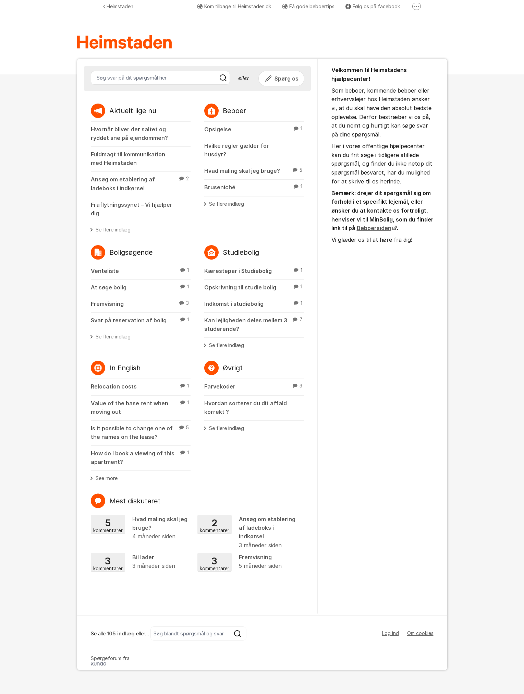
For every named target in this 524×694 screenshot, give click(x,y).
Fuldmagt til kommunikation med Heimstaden (128, 158)
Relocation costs (141, 386)
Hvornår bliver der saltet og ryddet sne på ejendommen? (129, 133)
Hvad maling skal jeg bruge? (254, 170)
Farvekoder (254, 386)
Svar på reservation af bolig (141, 320)
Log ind (390, 633)
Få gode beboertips (308, 6)
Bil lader (142, 562)
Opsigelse (254, 129)
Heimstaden (118, 6)
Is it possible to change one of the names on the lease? (141, 432)
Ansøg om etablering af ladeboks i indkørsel (141, 183)
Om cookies (420, 633)
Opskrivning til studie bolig (254, 287)
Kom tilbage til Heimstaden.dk (234, 6)
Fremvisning (141, 303)
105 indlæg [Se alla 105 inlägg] (121, 634)
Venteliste (141, 270)
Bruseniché (254, 187)
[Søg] (223, 77)
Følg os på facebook (372, 6)
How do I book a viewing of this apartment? (141, 457)
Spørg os (281, 78)
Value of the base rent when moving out (141, 407)
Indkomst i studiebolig (254, 303)
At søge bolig (141, 287)
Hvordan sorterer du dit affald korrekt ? (245, 407)
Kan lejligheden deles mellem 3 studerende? (254, 324)
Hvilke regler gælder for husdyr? (236, 150)
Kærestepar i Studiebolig (254, 270)
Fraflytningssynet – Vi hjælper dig (131, 209)
